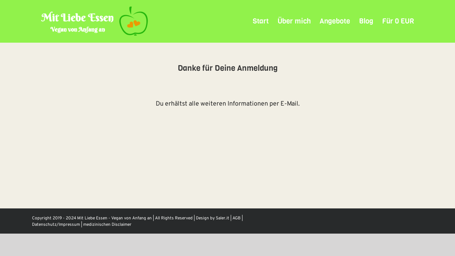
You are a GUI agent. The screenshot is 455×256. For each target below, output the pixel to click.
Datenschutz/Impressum (56, 225)
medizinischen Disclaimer (107, 225)
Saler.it (222, 218)
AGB (236, 218)
